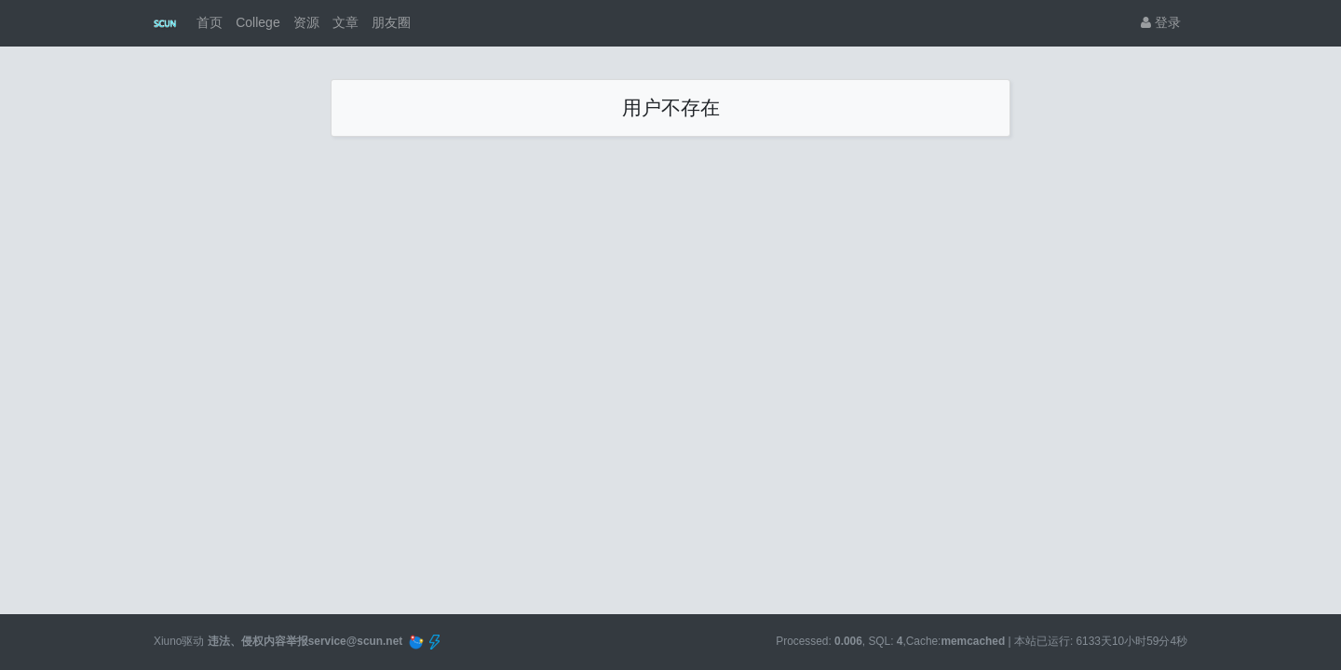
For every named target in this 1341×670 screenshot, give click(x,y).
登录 (1161, 22)
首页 (209, 22)
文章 (345, 22)
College (257, 22)
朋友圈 (391, 22)
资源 (306, 22)
